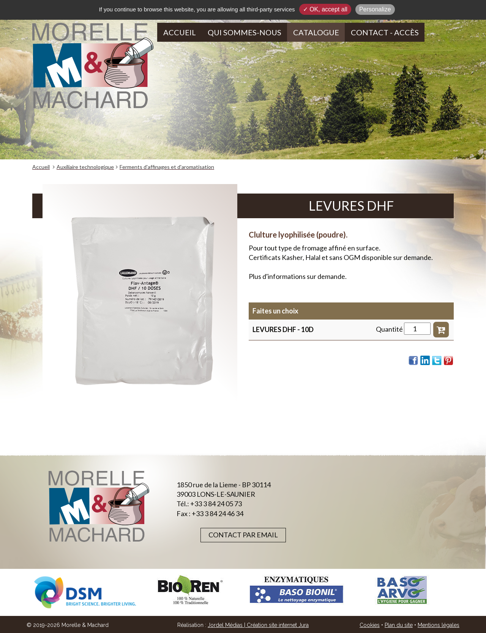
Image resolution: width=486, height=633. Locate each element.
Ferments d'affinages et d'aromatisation (167, 167)
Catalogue (316, 32)
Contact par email (243, 535)
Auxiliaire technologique (85, 167)
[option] (85, 592)
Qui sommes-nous (244, 32)
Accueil (179, 32)
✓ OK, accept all (325, 9)
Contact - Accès (385, 32)
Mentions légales (438, 625)
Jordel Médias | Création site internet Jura (258, 625)
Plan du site (399, 625)
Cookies (370, 625)
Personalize (375, 9)
